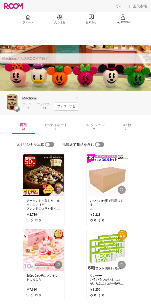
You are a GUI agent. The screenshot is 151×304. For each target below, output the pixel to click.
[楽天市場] (140, 6)
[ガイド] (120, 6)
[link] (43, 175)
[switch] (49, 144)
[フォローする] (66, 107)
